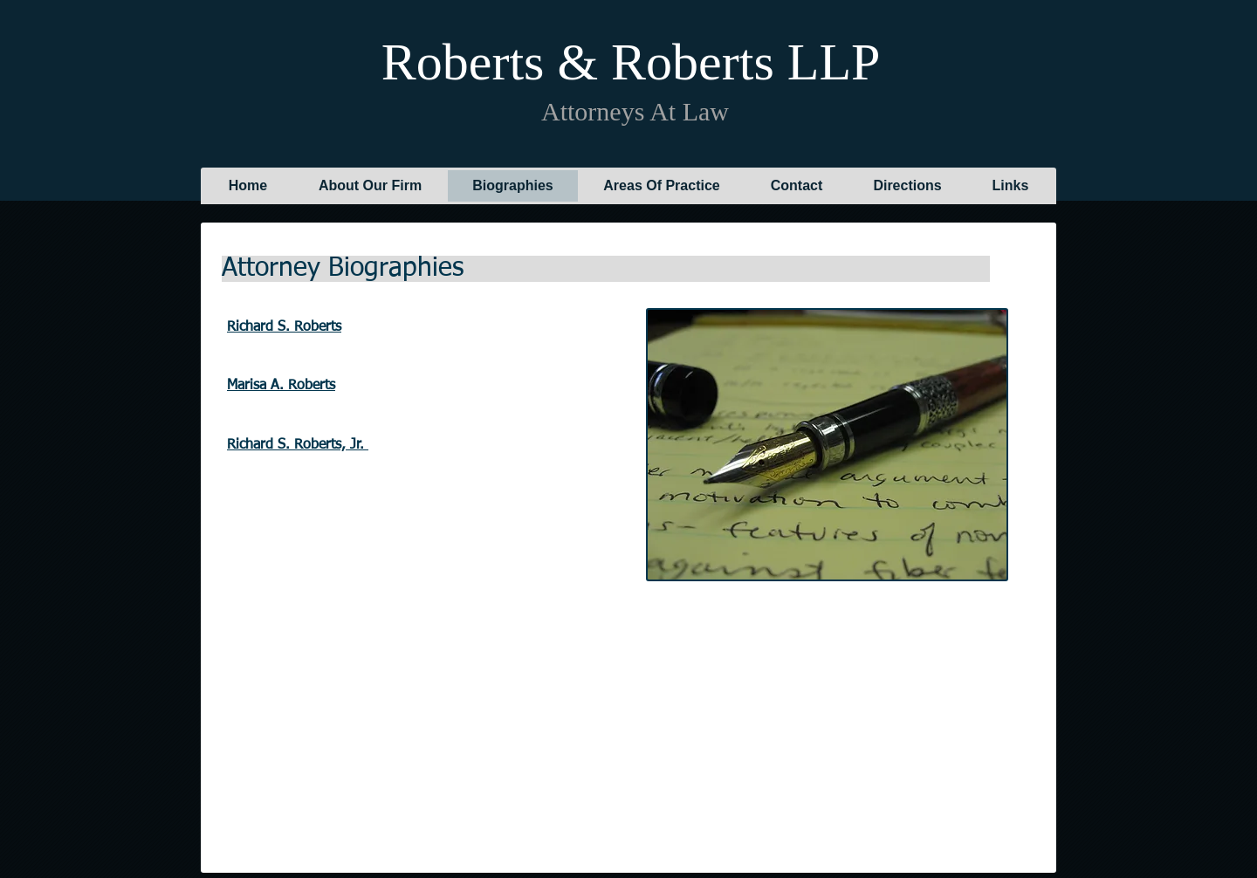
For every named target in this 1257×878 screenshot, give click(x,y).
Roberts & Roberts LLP (629, 62)
